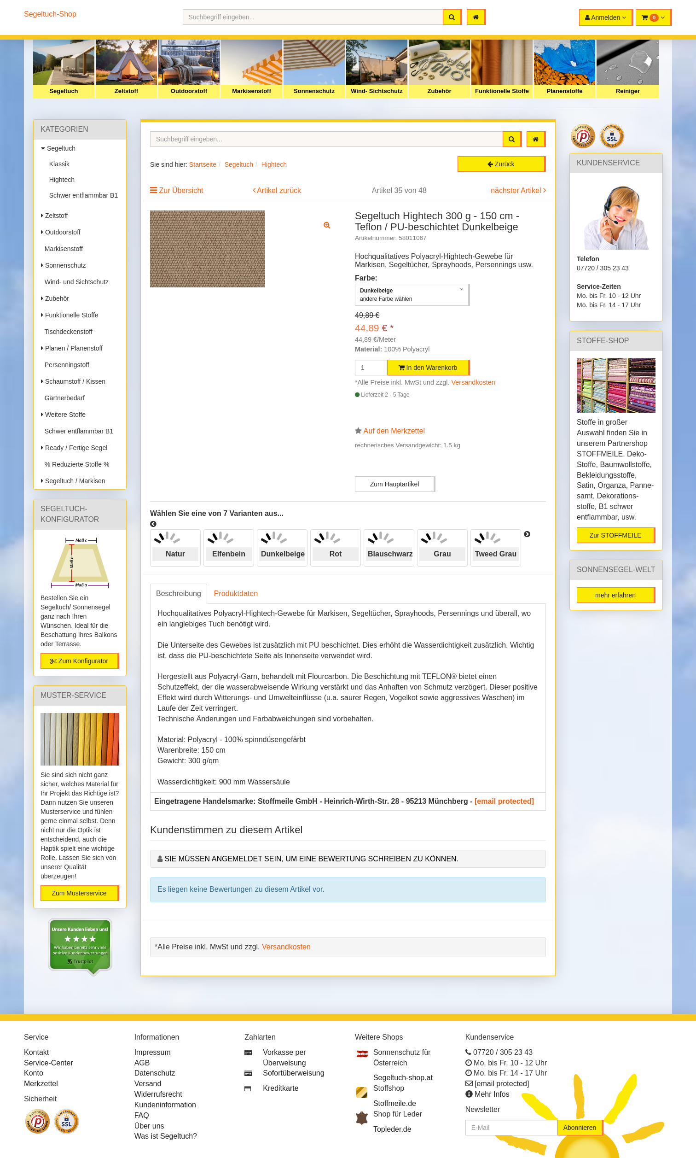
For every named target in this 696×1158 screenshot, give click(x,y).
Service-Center (48, 1063)
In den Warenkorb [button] (428, 367)
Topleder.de (392, 1129)
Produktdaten (236, 593)
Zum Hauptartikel (394, 484)
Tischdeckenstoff (67, 331)
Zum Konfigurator (79, 661)
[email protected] (504, 801)
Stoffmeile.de (394, 1103)
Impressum (152, 1052)
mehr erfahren (615, 595)
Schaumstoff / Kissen (73, 381)
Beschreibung (178, 593)
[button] (654, 17)
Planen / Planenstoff (72, 348)
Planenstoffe (564, 91)
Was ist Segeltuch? (165, 1136)
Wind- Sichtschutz (377, 91)
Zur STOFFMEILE (616, 535)
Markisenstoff (251, 91)
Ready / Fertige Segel (74, 447)
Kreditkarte (280, 1088)
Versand (148, 1084)
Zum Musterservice (79, 893)
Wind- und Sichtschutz (75, 282)
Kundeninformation (165, 1105)
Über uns (149, 1126)
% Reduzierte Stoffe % (75, 464)
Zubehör (440, 91)
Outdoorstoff (189, 91)
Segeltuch (63, 91)
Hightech (60, 179)
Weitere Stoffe (63, 414)
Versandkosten (473, 382)
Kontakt (36, 1052)
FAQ (141, 1115)
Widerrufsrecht (158, 1094)
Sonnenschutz (314, 91)
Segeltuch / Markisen (73, 481)
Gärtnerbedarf (63, 398)
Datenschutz (154, 1073)
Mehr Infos (492, 1094)
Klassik (58, 164)
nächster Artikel (517, 190)
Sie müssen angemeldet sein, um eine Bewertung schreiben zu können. (311, 859)
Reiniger (628, 91)
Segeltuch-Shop (50, 14)
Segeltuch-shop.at (403, 1078)
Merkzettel (41, 1084)
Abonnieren (580, 1127)
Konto (33, 1073)
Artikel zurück (279, 190)
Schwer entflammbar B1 (82, 195)
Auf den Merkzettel (394, 431)
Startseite (202, 164)
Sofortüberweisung (293, 1073)
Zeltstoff (126, 91)
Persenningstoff (65, 364)
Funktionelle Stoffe (502, 91)
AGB (142, 1063)
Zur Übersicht (181, 190)
